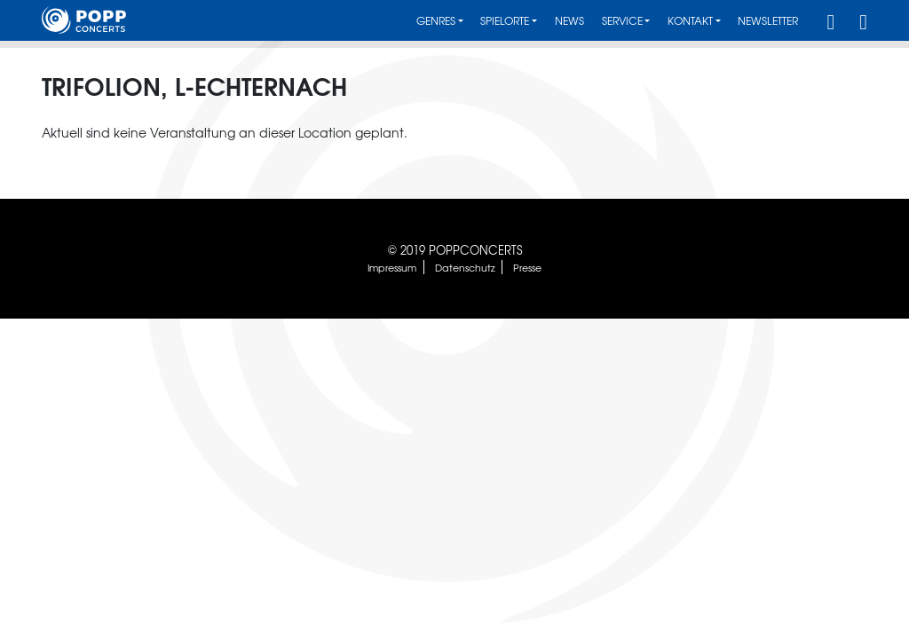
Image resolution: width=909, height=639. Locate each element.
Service (622, 20)
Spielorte (504, 20)
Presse (527, 267)
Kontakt (690, 20)
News (569, 20)
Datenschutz (465, 267)
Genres (435, 20)
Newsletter (768, 20)
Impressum (392, 267)
